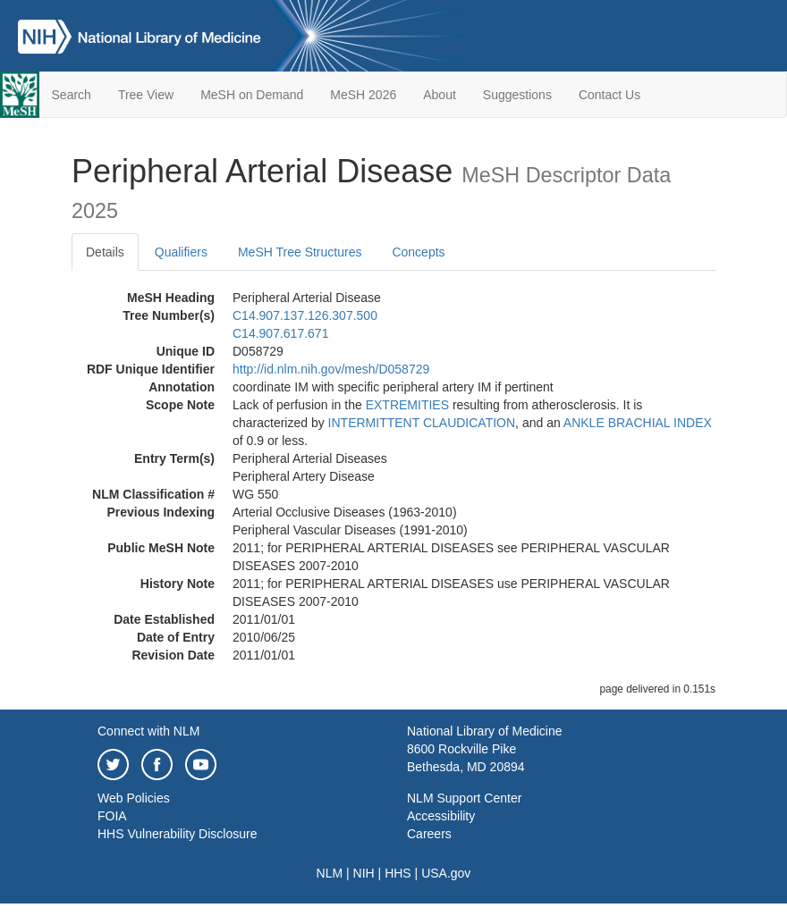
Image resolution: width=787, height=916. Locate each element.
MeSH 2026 (363, 95)
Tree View (145, 95)
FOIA (112, 816)
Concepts (418, 252)
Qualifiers (181, 252)
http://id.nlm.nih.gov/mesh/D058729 (331, 369)
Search (71, 95)
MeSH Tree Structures (300, 252)
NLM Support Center (464, 798)
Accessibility (441, 816)
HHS (398, 873)
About (439, 95)
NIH (364, 873)
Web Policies (133, 798)
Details (105, 252)
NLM (330, 873)
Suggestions (517, 95)
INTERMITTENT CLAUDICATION (422, 423)
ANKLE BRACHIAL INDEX (637, 423)
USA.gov (445, 873)
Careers (429, 834)
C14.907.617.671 (280, 333)
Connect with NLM (148, 731)
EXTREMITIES (407, 405)
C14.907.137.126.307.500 (305, 315)
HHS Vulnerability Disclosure (177, 834)
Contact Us (609, 95)
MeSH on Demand (251, 95)
